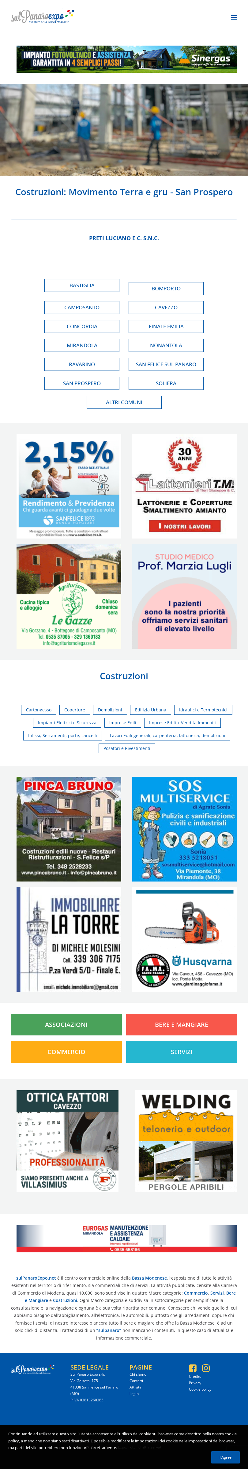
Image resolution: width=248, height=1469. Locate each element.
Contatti (136, 1380)
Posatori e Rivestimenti (126, 748)
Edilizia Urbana (150, 710)
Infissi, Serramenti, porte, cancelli (62, 735)
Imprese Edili (122, 722)
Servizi (182, 1052)
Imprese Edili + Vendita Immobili (182, 722)
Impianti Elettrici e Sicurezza (67, 722)
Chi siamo (138, 1374)
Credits (195, 1376)
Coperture (74, 710)
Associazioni (66, 1024)
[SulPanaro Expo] (42, 17)
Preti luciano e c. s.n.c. (124, 238)
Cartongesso (38, 710)
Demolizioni (110, 710)
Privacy (195, 1382)
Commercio (66, 1052)
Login (134, 1393)
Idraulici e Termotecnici (203, 710)
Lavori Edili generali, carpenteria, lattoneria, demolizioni (167, 735)
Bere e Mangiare (181, 1024)
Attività (135, 1387)
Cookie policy (200, 1389)
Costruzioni (39, 192)
